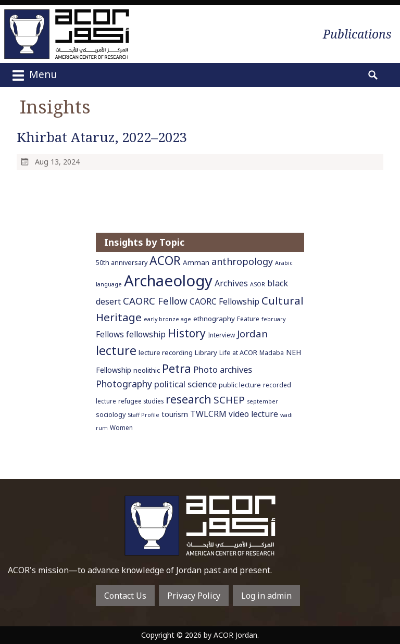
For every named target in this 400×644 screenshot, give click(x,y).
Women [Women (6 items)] (121, 427)
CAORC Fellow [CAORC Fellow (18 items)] (155, 300)
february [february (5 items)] (273, 319)
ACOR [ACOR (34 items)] (165, 260)
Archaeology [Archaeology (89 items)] (168, 280)
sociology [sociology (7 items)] (111, 414)
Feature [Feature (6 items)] (248, 318)
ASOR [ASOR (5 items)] (257, 284)
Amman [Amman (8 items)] (196, 262)
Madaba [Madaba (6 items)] (271, 352)
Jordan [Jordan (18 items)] (252, 333)
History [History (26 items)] (187, 333)
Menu (33, 75)
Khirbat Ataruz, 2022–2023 (102, 137)
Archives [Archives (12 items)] (231, 283)
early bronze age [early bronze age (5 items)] (167, 319)
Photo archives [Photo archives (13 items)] (222, 369)
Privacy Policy (193, 595)
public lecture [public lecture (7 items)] (240, 385)
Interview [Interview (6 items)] (221, 335)
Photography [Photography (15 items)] (124, 383)
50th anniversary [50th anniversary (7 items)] (121, 262)
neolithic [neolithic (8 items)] (146, 370)
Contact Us (125, 595)
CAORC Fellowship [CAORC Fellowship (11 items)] (224, 301)
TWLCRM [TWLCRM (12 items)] (208, 414)
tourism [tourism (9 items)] (174, 414)
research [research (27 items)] (188, 399)
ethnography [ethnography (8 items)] (214, 318)
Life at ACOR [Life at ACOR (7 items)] (238, 352)
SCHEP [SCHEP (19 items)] (229, 400)
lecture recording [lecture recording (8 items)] (166, 352)
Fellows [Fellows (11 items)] (110, 334)
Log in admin (266, 595)
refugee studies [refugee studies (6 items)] (141, 401)
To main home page (200, 525)
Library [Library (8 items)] (206, 352)
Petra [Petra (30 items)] (176, 368)
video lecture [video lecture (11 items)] (253, 414)
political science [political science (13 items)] (185, 384)
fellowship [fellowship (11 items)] (146, 334)
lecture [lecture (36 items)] (116, 350)
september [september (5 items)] (262, 401)
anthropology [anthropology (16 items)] (242, 261)
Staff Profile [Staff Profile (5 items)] (143, 415)
